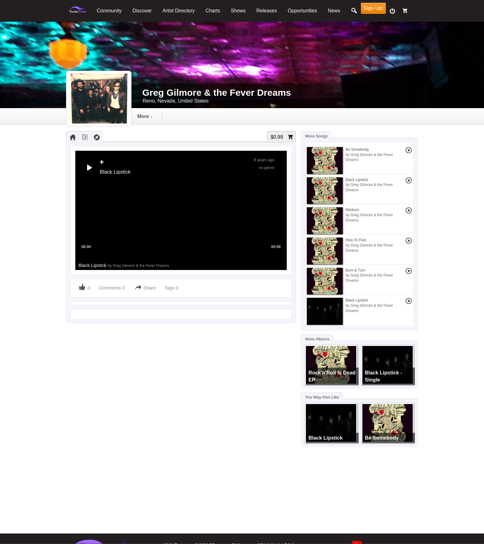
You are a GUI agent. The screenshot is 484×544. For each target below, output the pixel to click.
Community (109, 10)
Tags (170, 287)
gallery (254, 116)
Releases (267, 10)
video (220, 116)
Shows (238, 10)
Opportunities (302, 10)
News (334, 10)
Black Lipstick (123, 265)
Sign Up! (373, 8)
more (324, 116)
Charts (213, 10)
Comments (110, 287)
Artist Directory (178, 10)
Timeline (152, 116)
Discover (142, 10)
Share (150, 287)
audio (188, 116)
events (290, 116)
